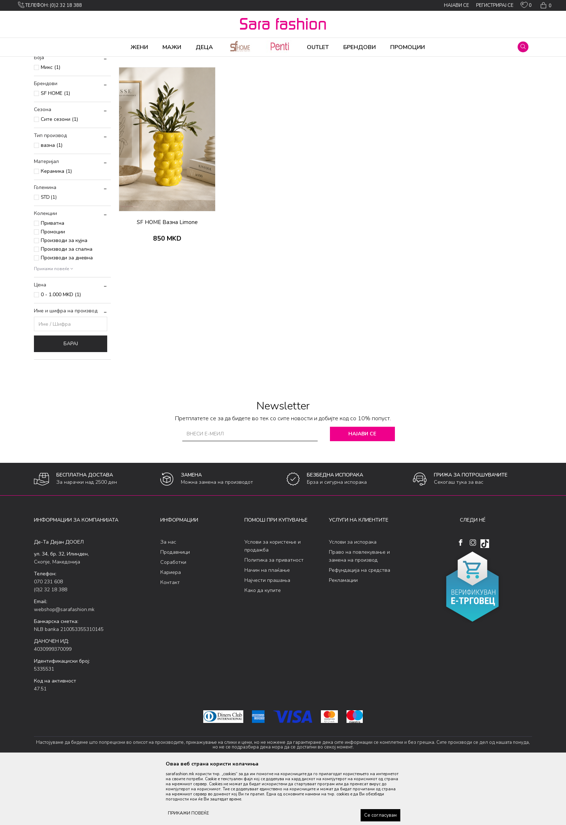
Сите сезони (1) (59, 175)
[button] (523, 46)
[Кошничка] (545, 5)
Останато (151, 61)
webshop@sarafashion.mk (64, 666)
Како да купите (262, 647)
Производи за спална (66, 305)
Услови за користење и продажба (272, 602)
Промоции (53, 288)
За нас (168, 598)
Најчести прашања (267, 636)
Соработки (173, 618)
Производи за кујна (64, 297)
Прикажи (450, 73)
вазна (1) (51, 201)
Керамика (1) (56, 227)
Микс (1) (50, 123)
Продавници (175, 608)
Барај (71, 400)
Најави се (362, 490)
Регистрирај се (494, 5)
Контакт (170, 639)
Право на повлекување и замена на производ (359, 612)
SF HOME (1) (55, 149)
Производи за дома (115, 61)
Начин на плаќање (267, 626)
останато (174, 61)
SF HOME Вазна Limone (167, 279)
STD (49, 254)
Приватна (52, 279)
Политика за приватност (274, 616)
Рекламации (343, 636)
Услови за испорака (352, 598)
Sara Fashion (47, 61)
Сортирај (386, 73)
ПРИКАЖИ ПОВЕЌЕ (188, 813)
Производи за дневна (67, 314)
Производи (77, 61)
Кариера (170, 629)
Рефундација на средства (359, 626)
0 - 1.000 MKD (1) (61, 351)
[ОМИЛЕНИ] (526, 6)
